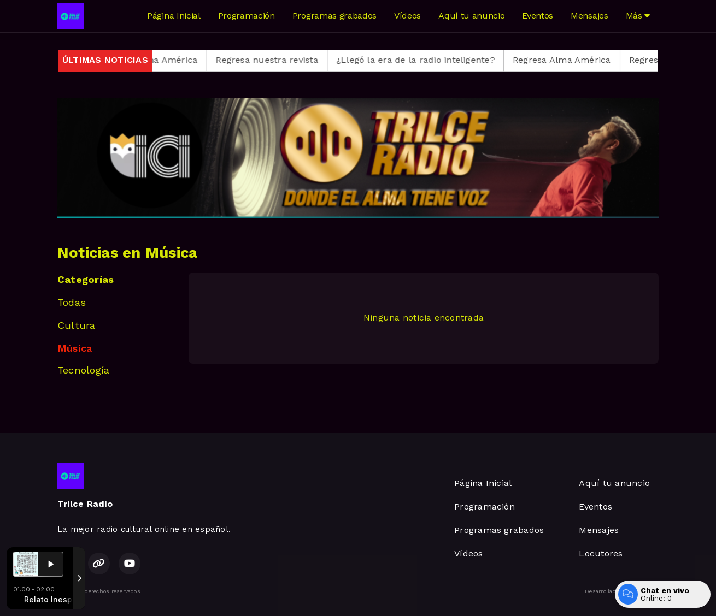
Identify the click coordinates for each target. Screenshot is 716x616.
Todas (71, 302)
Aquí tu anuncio (471, 15)
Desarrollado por (622, 591)
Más (638, 15)
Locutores (601, 553)
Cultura (76, 325)
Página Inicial (174, 15)
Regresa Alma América (160, 60)
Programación (246, 15)
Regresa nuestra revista (278, 60)
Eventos (537, 15)
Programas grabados (334, 15)
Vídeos (407, 15)
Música (74, 348)
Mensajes (589, 15)
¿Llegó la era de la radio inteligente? (427, 60)
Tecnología (83, 370)
